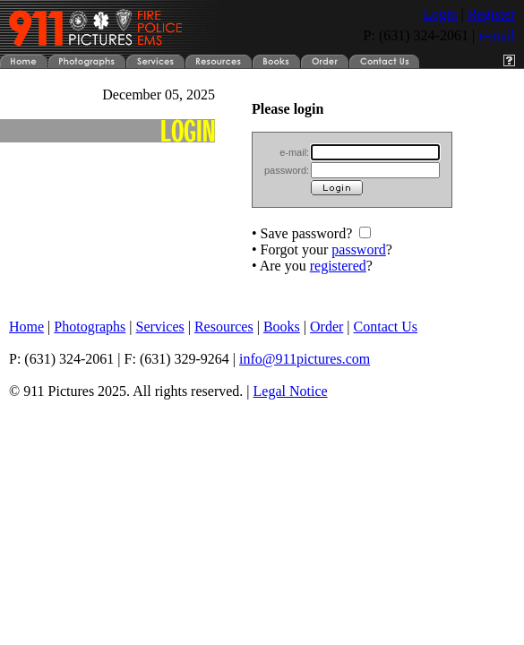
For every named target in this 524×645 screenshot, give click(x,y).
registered (338, 265)
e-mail (496, 35)
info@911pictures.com (304, 358)
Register (491, 14)
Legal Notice (290, 391)
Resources (223, 326)
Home (26, 326)
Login (440, 14)
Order (326, 326)
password (358, 249)
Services (160, 326)
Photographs (89, 326)
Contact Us (386, 326)
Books (281, 326)
